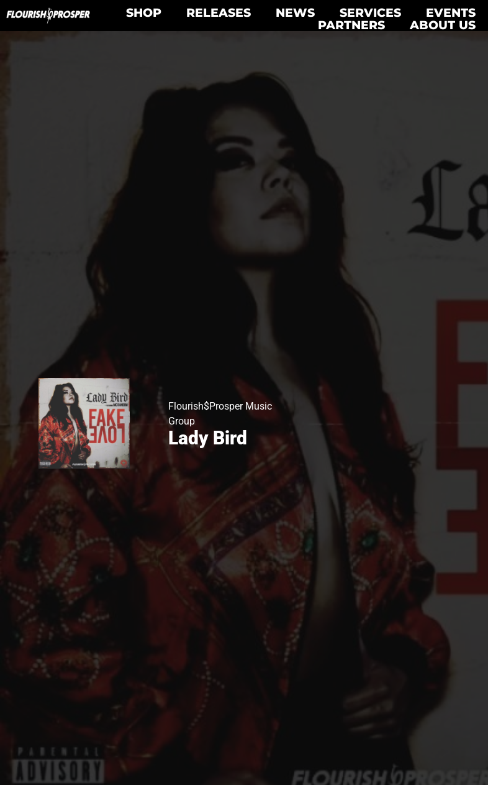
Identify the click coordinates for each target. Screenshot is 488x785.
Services (370, 12)
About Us (443, 25)
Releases (218, 12)
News (295, 12)
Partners (351, 25)
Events (451, 12)
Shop (143, 12)
